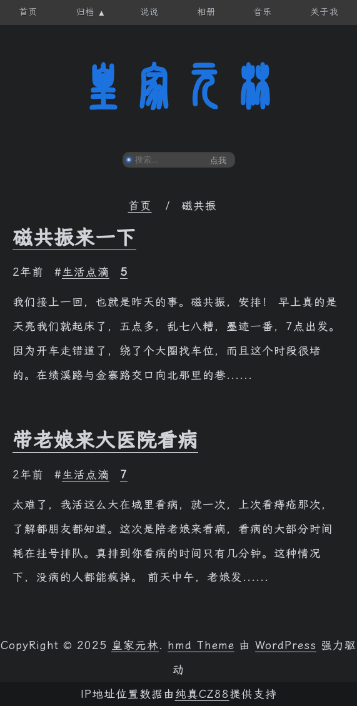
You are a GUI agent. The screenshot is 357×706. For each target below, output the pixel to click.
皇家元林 (179, 87)
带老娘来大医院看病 (105, 440)
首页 (140, 205)
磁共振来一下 (74, 238)
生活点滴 (85, 272)
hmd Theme (201, 645)
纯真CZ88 (202, 694)
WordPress (285, 645)
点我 (218, 160)
